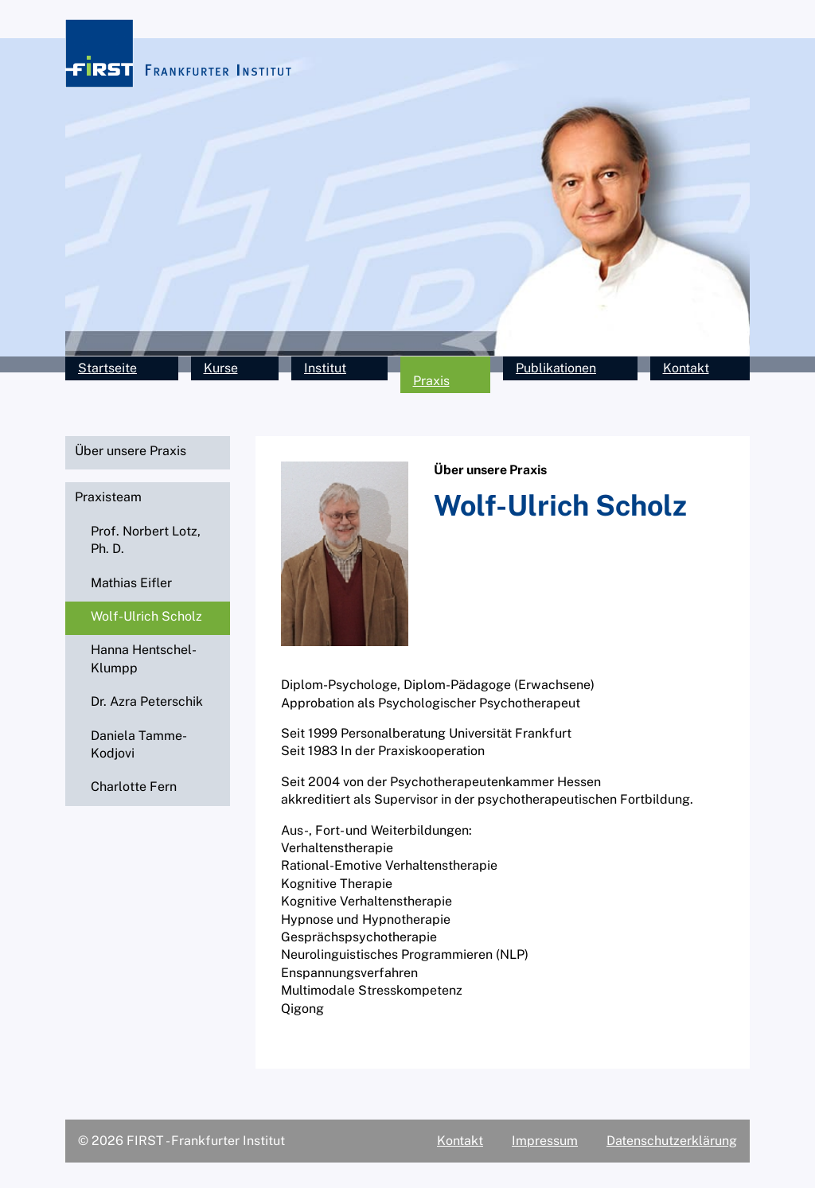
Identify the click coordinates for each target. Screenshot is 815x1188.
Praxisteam (108, 496)
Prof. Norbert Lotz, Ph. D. (146, 540)
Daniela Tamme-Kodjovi (139, 744)
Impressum (545, 1140)
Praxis (431, 380)
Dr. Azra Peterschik (147, 701)
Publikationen (556, 368)
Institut (325, 368)
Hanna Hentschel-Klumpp (144, 658)
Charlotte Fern (134, 786)
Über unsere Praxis (130, 450)
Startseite (107, 368)
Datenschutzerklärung (671, 1140)
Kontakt (686, 368)
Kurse (221, 368)
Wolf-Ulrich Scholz (146, 616)
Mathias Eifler (131, 582)
